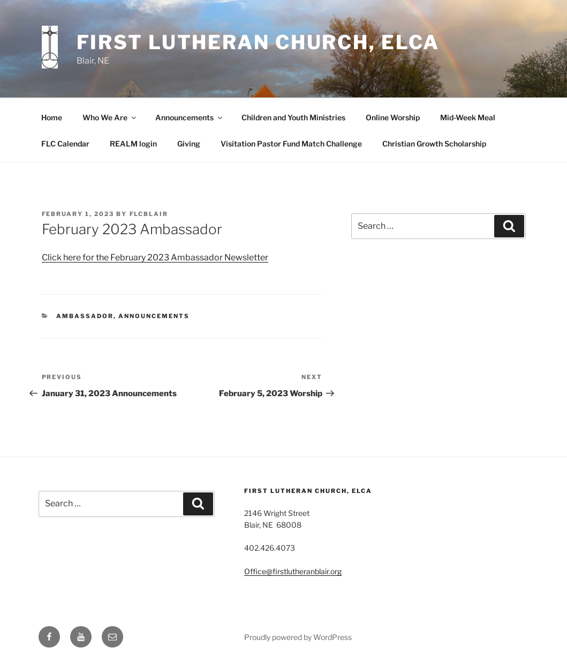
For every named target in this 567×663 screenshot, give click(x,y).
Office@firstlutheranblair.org (293, 571)
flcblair (149, 214)
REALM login (133, 143)
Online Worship (393, 117)
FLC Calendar (65, 143)
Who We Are (110, 117)
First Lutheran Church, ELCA (258, 42)
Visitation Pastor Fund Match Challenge (291, 143)
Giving (188, 143)
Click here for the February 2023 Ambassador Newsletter (155, 257)
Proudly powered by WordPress (298, 637)
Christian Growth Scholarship (434, 143)
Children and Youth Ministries (293, 117)
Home (51, 117)
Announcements (189, 117)
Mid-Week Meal (467, 117)
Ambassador (85, 316)
